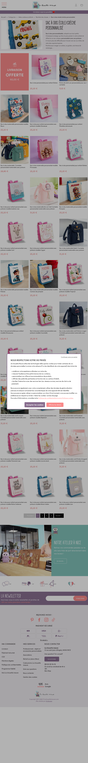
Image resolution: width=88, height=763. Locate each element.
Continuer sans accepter (69, 357)
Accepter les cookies (34, 404)
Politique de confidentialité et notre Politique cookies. (56, 398)
